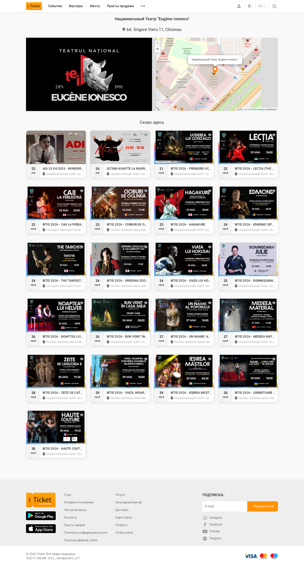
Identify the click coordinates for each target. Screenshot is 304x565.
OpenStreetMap (256, 109)
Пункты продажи (120, 6)
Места (95, 6)
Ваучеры (76, 6)
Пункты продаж (74, 525)
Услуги (120, 494)
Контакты (70, 517)
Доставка (122, 510)
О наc (67, 494)
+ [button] (157, 43)
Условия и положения (79, 502)
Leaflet (239, 109)
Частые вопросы (75, 510)
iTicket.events (124, 532)
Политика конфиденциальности (85, 532)
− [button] (157, 49)
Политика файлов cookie (80, 540)
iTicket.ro (121, 525)
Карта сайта (124, 517)
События (55, 6)
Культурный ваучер (129, 502)
